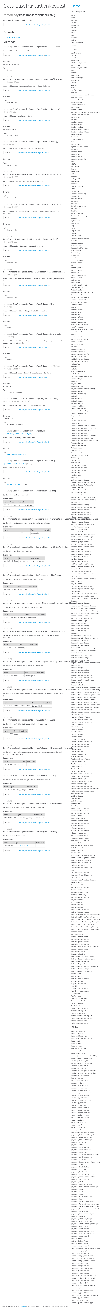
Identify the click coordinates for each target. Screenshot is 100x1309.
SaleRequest (76, 974)
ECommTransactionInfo (80, 354)
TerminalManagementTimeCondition (84, 441)
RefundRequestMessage (80, 658)
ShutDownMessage (77, 715)
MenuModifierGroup (78, 206)
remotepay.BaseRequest (15, 37)
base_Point (75, 1041)
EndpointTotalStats (79, 357)
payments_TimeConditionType (82, 1214)
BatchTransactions (78, 322)
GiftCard (74, 369)
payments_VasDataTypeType (81, 1219)
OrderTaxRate (76, 270)
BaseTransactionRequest (80, 808)
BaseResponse (76, 806)
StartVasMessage (77, 724)
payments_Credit (77, 1165)
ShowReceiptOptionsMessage (82, 710)
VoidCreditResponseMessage (82, 781)
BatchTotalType (77, 320)
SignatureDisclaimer (79, 416)
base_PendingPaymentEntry (81, 1039)
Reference (75, 75)
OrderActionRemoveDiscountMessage (85, 611)
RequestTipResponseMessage (82, 678)
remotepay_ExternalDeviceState (84, 1285)
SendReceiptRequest (79, 285)
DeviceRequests (77, 134)
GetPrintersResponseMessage (82, 566)
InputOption (76, 576)
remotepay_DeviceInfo (80, 1283)
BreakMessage (76, 502)
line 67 (47, 680)
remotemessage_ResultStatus (82, 1258)
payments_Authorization (80, 1142)
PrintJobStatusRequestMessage (83, 648)
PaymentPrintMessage (79, 641)
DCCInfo (74, 347)
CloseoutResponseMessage (81, 520)
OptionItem (75, 221)
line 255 (47, 90)
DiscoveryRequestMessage (81, 542)
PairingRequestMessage (80, 626)
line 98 (47, 185)
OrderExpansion (77, 268)
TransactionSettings (79, 455)
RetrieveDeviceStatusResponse (83, 959)
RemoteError (76, 665)
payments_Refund (77, 1192)
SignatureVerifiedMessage (81, 722)
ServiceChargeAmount (79, 408)
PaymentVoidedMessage (80, 645)
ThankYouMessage (77, 734)
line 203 (47, 472)
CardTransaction (77, 327)
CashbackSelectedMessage (81, 515)
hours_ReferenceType (79, 1081)
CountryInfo (76, 65)
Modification (76, 263)
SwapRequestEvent (78, 144)
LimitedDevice (77, 139)
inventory (75, 30)
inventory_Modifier (79, 1098)
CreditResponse (77, 344)
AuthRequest (76, 799)
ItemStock (75, 196)
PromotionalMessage (79, 394)
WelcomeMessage (77, 794)
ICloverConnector (78, 865)
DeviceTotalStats (78, 349)
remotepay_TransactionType (82, 1303)
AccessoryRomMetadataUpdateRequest (85, 112)
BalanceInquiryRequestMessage (83, 497)
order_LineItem (77, 1120)
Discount (74, 184)
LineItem (74, 258)
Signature (75, 80)
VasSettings (76, 473)
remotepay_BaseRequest (80, 1271)
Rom (72, 142)
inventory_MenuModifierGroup (83, 1093)
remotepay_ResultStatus (80, 1300)
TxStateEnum (76, 749)
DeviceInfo (75, 853)
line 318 (47, 347)
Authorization (77, 305)
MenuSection (76, 209)
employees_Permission (80, 1076)
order (73, 33)
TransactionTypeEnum (79, 1001)
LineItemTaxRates (78, 260)
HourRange (75, 167)
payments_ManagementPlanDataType (84, 1187)
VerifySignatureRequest (80, 1008)
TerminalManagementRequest (82, 438)
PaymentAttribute (78, 384)
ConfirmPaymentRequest (80, 836)
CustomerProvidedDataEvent (82, 845)
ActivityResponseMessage (81, 490)
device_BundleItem (78, 1053)
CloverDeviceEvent (78, 833)
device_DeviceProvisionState (83, 1058)
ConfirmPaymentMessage (80, 527)
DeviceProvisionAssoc (80, 130)
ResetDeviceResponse (79, 949)
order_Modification (79, 1123)
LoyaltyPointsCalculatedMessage (84, 594)
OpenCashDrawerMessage (80, 604)
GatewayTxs (75, 364)
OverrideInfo (76, 278)
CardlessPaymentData (79, 325)
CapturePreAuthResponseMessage (84, 507)
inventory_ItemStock (79, 1086)
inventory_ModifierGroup (81, 1100)
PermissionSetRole (78, 159)
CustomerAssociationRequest (82, 95)
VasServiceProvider (79, 470)
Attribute (75, 174)
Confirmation (76, 90)
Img (72, 870)
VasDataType (76, 460)
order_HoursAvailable (80, 1118)
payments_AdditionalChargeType (84, 1135)
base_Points (76, 1044)
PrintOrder (75, 283)
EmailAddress (76, 102)
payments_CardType (78, 1160)
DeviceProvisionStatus (80, 132)
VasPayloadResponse (79, 468)
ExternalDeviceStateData (81, 552)
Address (74, 55)
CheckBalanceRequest (79, 821)
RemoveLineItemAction (80, 673)
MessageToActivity (78, 895)
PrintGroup (75, 280)
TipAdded (74, 986)
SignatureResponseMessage (81, 720)
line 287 (47, 822)
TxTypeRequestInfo (78, 754)
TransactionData (77, 295)
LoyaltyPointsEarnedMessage (82, 596)
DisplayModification (79, 248)
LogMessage (75, 591)
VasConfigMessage (78, 762)
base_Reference (77, 1046)
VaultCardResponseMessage (81, 774)
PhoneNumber (76, 107)
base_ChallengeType (79, 1036)
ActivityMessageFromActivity (83, 483)
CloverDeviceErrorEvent (80, 831)
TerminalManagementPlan (80, 433)
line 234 (47, 442)
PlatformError (77, 902)
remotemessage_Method (80, 1253)
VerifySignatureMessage (80, 776)
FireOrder (75, 255)
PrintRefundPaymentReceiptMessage (85, 927)
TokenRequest (76, 448)
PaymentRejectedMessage (80, 643)
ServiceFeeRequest (78, 413)
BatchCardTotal (77, 310)
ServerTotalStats (78, 406)
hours (73, 28)
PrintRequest (76, 932)
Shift (73, 164)
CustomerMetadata (78, 100)
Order (73, 265)
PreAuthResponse (77, 907)
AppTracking (76, 53)
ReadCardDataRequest (79, 937)
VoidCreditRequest (78, 1011)
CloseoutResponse (78, 828)
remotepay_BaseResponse (80, 1273)
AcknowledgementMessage (80, 480)
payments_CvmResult (79, 1172)
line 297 (47, 409)
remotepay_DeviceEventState (82, 1281)
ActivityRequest (77, 487)
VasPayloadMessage (78, 764)
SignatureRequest (78, 981)
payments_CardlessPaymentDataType (85, 1155)
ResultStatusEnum (78, 685)
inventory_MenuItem (79, 1088)
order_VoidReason (78, 1130)
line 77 (47, 250)
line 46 (47, 652)
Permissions (76, 154)
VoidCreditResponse (79, 1013)
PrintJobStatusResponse (80, 912)
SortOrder (75, 223)
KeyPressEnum (76, 581)
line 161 (47, 55)
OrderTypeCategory (78, 275)
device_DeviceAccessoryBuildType (84, 1056)
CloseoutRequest (77, 826)
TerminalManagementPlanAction (83, 436)
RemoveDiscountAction (80, 670)
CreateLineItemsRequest (80, 238)
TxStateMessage (77, 752)
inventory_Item (77, 1083)
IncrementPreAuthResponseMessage (84, 574)
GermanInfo (75, 367)
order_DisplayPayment (80, 1115)
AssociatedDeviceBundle (80, 115)
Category (74, 176)
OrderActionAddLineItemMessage (84, 608)
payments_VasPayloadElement (82, 1221)
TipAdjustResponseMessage (81, 742)
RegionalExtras (77, 404)
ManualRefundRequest (79, 885)
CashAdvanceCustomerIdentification (85, 329)
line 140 (47, 285)
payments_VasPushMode (80, 1229)
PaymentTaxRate (77, 391)
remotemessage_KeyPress (80, 1251)
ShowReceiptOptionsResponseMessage (85, 712)
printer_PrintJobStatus (80, 1244)
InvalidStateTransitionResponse (84, 880)
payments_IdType (77, 1182)
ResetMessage (76, 683)
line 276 (47, 377)
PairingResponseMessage (80, 628)
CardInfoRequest (77, 816)
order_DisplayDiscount (80, 1110)
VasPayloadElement (78, 465)
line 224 (47, 315)
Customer (74, 93)
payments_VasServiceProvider (83, 1234)
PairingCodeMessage (79, 623)
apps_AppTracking (78, 1031)
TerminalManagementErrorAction (84, 428)
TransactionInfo (77, 453)
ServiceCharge (77, 78)
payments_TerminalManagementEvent (85, 1209)
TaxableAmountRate (78, 421)
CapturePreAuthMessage (80, 505)
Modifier (74, 211)
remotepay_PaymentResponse (82, 1290)
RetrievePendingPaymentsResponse (84, 966)
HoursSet (74, 169)
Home (75, 6)
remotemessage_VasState (80, 1266)
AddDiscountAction (78, 492)
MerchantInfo (76, 890)
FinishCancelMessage (79, 557)
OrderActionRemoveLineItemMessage (85, 613)
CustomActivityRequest (80, 838)
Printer (74, 478)
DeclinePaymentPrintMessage (82, 539)
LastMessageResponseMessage (82, 589)
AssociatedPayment (78, 300)
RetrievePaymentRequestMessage (84, 697)
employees (75, 25)
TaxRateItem (76, 236)
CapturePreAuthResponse (80, 813)
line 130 (47, 710)
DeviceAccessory (77, 122)
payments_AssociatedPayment (82, 1137)
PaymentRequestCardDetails (82, 292)
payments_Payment (78, 1189)
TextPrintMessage (78, 732)
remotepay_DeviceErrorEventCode (84, 1278)
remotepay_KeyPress (79, 1288)
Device (74, 120)
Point (73, 70)
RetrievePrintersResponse (81, 971)
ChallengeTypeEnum (78, 63)
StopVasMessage (77, 727)
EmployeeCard (76, 152)
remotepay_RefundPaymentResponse (84, 1295)
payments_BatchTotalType (81, 1150)
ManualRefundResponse (80, 887)
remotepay (11, 15)
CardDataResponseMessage (81, 512)
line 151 (47, 509)
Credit (74, 334)
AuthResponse (76, 801)
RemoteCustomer (77, 110)
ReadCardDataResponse (80, 939)
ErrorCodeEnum (77, 549)
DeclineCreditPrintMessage (82, 537)
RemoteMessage (77, 668)
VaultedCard (76, 475)
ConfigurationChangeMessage (82, 525)
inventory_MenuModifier (80, 1090)
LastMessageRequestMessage (82, 586)
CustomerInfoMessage (79, 532)
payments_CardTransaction (81, 1157)
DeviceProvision (77, 127)
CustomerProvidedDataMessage (83, 534)
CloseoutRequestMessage (80, 517)
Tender (74, 83)
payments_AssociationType (81, 1140)
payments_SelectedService (81, 1197)
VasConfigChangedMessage (81, 759)
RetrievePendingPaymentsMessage (84, 702)
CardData (74, 58)
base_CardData (77, 1034)
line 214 (47, 739)
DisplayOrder (76, 250)
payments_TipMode (78, 1216)
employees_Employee (79, 1068)
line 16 (47, 25)
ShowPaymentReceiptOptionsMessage (85, 707)
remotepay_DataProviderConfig (83, 1276)
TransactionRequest (79, 998)
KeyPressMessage (77, 584)
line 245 (47, 538)
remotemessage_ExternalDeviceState (85, 1248)
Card (73, 88)
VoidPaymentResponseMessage (82, 791)
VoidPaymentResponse (79, 1023)
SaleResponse (76, 976)
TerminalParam (77, 443)
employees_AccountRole (80, 1066)
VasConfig (75, 458)
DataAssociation (77, 181)
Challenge (75, 60)
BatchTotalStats (77, 317)
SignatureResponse (78, 984)
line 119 (47, 152)
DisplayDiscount (77, 243)
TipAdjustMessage (78, 739)
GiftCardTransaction (79, 374)
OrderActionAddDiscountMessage (84, 606)
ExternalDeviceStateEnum (81, 554)
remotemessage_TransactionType (84, 1261)
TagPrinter (75, 231)
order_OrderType (77, 1125)
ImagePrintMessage (78, 569)
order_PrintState (78, 1127)
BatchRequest (76, 315)
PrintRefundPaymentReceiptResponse (85, 929)
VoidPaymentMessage (79, 784)
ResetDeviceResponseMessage (82, 680)
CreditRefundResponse (80, 339)
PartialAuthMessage (79, 631)
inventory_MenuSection (80, 1095)
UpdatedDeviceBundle (79, 147)
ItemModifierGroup (78, 194)
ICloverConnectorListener (81, 868)
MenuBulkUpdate (77, 199)
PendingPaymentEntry (79, 68)
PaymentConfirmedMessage (81, 636)
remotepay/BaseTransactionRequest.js (31, 25)
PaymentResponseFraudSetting (83, 389)
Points (74, 73)
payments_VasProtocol (80, 1226)
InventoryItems (77, 186)
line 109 (47, 594)
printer (74, 40)
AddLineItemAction (78, 495)
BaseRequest (76, 803)
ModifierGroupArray (79, 216)
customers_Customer (79, 1048)
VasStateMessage (77, 769)
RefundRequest (77, 399)
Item (73, 189)
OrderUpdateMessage (79, 621)
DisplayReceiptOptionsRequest (83, 855)
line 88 (47, 622)
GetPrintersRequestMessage (82, 564)
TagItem (74, 228)
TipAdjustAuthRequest (80, 989)
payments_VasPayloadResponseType (84, 1224)
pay (72, 35)
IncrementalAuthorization (81, 376)
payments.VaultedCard (15, 463)
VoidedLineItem (77, 290)
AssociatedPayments (79, 302)
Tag (72, 226)
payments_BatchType (79, 1152)
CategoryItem (76, 179)
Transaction (76, 450)
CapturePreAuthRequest (80, 811)
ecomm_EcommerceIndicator (81, 1063)
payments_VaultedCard (80, 1236)
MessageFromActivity (79, 892)
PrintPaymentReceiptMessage (82, 924)
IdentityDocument (78, 105)
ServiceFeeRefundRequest (81, 411)
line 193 (47, 850)
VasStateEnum (76, 766)
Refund (74, 396)
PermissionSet (77, 157)
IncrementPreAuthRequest (81, 873)
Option (74, 218)
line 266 (47, 794)
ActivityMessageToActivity (82, 485)
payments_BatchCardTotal (81, 1147)
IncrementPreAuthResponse (81, 875)
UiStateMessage (77, 757)
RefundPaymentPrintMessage (82, 655)
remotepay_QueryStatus (80, 1293)
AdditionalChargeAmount (80, 297)
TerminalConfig (77, 423)
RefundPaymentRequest (80, 942)
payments (74, 38)
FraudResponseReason (79, 362)
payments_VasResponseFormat (82, 1231)
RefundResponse (77, 401)
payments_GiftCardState (80, 1179)
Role (73, 162)
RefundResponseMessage (80, 660)
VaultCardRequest (78, 1003)
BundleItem (75, 117)
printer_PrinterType (79, 1241)
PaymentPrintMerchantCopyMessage (84, 638)
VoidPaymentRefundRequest (81, 1016)
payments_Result (77, 1194)
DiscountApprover (78, 352)
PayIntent (75, 633)
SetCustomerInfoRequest (80, 979)
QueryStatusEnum (77, 653)
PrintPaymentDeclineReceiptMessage (85, 919)
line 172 (47, 566)
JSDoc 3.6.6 (22, 1306)
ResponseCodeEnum (78, 952)
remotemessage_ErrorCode (81, 1246)
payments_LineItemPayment (81, 1184)
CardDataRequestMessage (80, 510)
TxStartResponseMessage (80, 747)
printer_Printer (77, 1239)
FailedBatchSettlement (80, 359)
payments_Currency (78, 1169)
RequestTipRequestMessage (81, 675)
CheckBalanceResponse (80, 823)
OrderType (75, 273)
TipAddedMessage (77, 737)
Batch (73, 307)
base (73, 18)
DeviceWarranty (77, 137)
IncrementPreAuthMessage (81, 571)
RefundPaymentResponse (80, 944)
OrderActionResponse (79, 616)
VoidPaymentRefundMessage (81, 786)
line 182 (47, 120)
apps (73, 15)
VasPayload (75, 463)
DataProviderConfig (79, 848)
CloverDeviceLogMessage (80, 522)
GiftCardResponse (78, 371)
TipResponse (76, 996)
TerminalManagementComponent (83, 426)
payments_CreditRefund (80, 1167)
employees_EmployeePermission (83, 1073)
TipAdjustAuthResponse (80, 991)
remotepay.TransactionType (17, 433)
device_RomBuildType (79, 1061)
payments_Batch (77, 1145)
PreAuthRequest (77, 905)
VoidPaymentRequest (79, 1021)
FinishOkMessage (77, 559)
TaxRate (74, 233)
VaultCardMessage (78, 771)
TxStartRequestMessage (80, 744)
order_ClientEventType (80, 1108)
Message (74, 601)
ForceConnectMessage (79, 562)
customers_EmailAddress (80, 1051)
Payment (74, 381)
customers (75, 20)
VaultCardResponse (78, 1006)
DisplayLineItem (77, 246)
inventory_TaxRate (78, 1103)
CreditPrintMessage (79, 529)
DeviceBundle (76, 125)
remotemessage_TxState (80, 1263)
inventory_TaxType (78, 1105)
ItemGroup (75, 191)
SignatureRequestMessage (81, 717)
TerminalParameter (78, 446)
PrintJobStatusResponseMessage (84, 650)
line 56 (47, 217)
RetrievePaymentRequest (80, 961)
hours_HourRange (77, 1078)
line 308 (47, 769)
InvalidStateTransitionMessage (84, 579)
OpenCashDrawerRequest (80, 897)
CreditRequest (77, 342)
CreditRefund (76, 337)
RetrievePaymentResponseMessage (84, 700)
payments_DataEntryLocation (82, 1174)
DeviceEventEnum (77, 850)
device (74, 23)
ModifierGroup (77, 213)
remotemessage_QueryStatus (82, 1256)
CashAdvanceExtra (78, 332)
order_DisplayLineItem (80, 1113)
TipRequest (75, 994)
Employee (74, 149)
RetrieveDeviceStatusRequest (83, 957)
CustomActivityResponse (80, 841)
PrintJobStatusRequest (80, 910)
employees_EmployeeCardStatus (83, 1071)
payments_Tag (76, 1199)
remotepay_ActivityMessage (82, 1268)
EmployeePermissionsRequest (82, 547)
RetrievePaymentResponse (81, 964)
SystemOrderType (77, 288)
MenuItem (74, 201)
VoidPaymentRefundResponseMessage (85, 789)
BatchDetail (76, 312)
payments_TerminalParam (80, 1211)
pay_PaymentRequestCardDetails (84, 1132)
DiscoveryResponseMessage (81, 544)
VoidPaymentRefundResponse (82, 1018)
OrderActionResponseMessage (82, 618)
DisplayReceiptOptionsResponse (84, 858)
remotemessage (77, 43)
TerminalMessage (77, 729)
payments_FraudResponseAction (83, 1177)
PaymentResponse (77, 386)
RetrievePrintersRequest (81, 969)
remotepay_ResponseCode (80, 1298)
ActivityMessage (77, 796)
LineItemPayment (77, 379)
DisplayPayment (77, 253)
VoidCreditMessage (78, 779)
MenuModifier (76, 204)
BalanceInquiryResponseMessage (84, 500)
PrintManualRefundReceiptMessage (84, 917)
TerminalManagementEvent (81, 431)
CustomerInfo (76, 97)
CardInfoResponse (78, 818)
